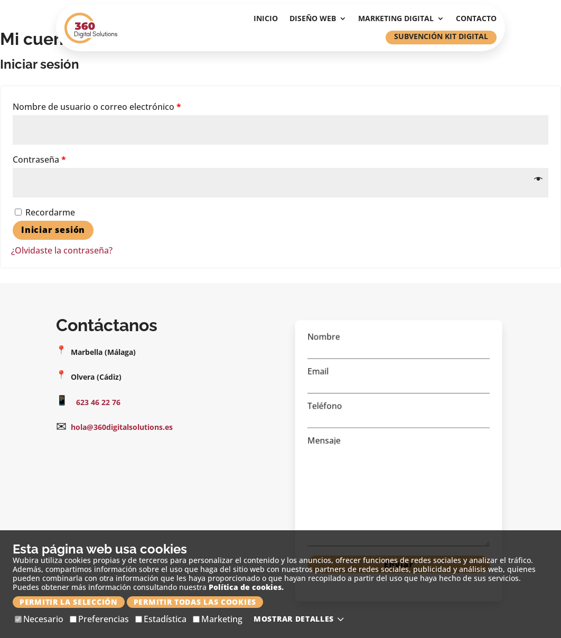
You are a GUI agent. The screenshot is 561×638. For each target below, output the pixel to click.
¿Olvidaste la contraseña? (62, 250)
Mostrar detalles (300, 619)
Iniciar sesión (53, 230)
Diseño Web (312, 19)
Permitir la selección (69, 602)
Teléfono (398, 417)
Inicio (266, 19)
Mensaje (398, 489)
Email (398, 385)
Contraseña (39, 159)
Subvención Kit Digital (441, 36)
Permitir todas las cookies (195, 602)
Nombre (398, 353)
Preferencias (99, 619)
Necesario (39, 619)
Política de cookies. (246, 587)
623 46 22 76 (98, 402)
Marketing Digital (396, 19)
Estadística (160, 619)
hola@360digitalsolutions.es (122, 427)
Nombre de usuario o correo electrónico (97, 106)
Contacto (476, 19)
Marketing (217, 619)
